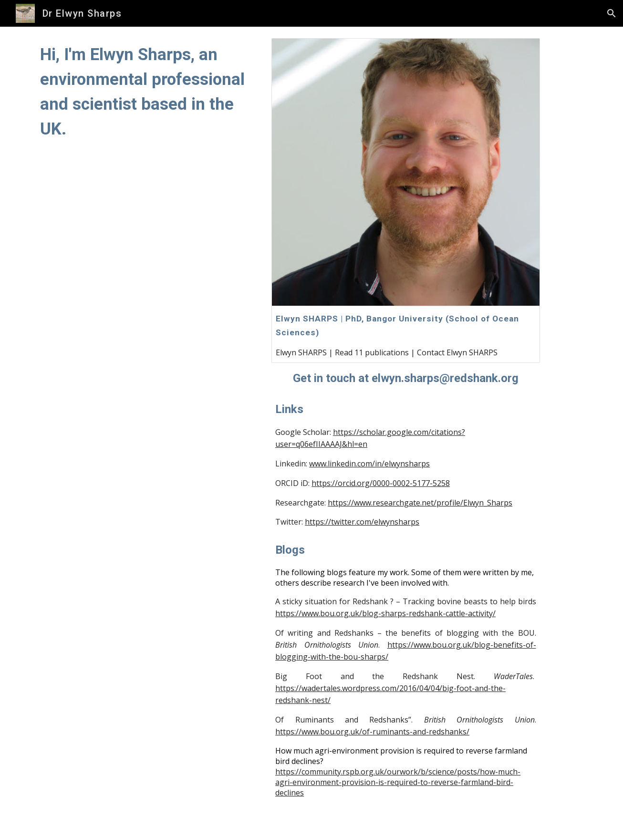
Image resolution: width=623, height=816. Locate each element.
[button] (611, 13)
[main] (147, 91)
